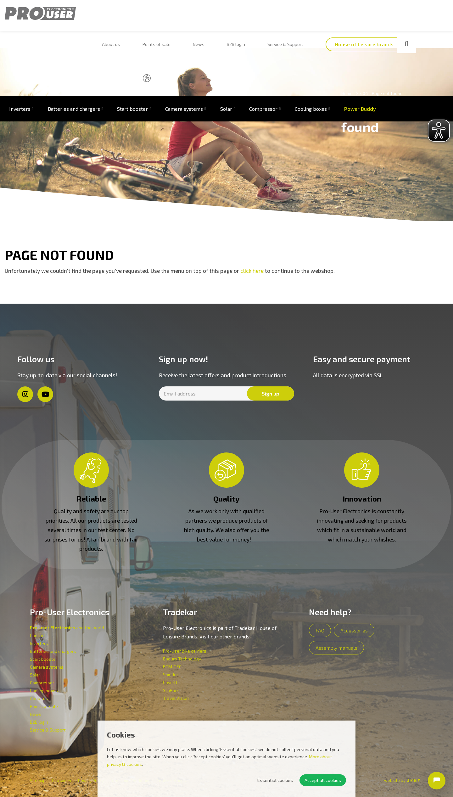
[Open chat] (436, 780)
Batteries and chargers (74, 47)
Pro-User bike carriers (184, 651)
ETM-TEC (172, 666)
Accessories (354, 630)
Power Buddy (360, 47)
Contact (38, 635)
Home (347, 93)
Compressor (263, 47)
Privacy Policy (91, 780)
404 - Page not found (381, 93)
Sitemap (38, 780)
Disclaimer (62, 780)
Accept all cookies (323, 780)
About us (104, 17)
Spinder (170, 674)
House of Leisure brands (299, 17)
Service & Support (226, 17)
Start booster (132, 47)
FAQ (320, 630)
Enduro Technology (182, 658)
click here (252, 270)
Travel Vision (176, 698)
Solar (226, 47)
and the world (67, 627)
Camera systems (184, 47)
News (166, 17)
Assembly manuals (336, 648)
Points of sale (137, 17)
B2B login (190, 17)
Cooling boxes (311, 47)
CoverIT (170, 682)
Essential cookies (275, 780)
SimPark (171, 690)
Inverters (39, 643)
